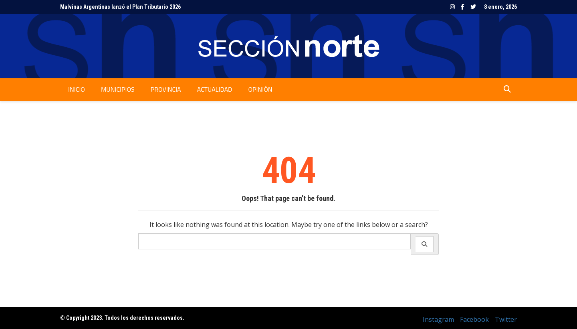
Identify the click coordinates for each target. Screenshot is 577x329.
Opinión (260, 89)
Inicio (76, 89)
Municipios (118, 89)
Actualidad (214, 89)
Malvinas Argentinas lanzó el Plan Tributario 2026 (120, 7)
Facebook (462, 7)
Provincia (166, 89)
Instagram (452, 7)
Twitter (473, 7)
